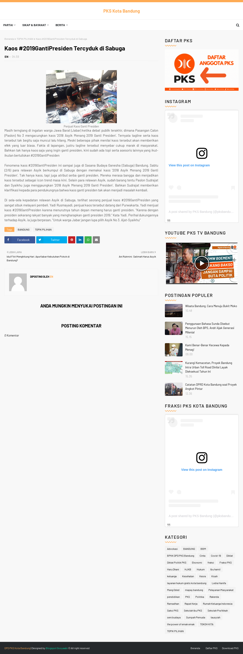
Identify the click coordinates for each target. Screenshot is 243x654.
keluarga (172, 576)
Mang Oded (173, 589)
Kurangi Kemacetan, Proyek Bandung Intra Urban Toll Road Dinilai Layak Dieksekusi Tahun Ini (208, 367)
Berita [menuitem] (60, 25)
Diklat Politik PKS (176, 562)
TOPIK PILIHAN (25, 38)
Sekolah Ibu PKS (193, 610)
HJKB (188, 569)
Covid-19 (216, 555)
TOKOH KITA (206, 624)
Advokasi (172, 548)
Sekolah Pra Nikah (218, 610)
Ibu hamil (215, 569)
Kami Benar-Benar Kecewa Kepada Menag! (207, 347)
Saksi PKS (172, 610)
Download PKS (230, 648)
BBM (203, 548)
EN (6, 56)
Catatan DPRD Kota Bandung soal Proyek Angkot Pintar (211, 387)
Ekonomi (197, 562)
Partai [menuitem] (8, 25)
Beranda (9, 38)
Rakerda (214, 596)
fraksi (211, 562)
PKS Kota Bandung (121, 10)
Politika (199, 596)
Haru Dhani (173, 569)
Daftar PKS (212, 648)
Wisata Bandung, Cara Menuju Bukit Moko (211, 306)
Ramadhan (173, 603)
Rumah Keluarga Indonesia (217, 603)
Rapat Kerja (191, 603)
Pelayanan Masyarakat (220, 589)
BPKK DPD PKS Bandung (180, 555)
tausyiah (215, 617)
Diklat (229, 555)
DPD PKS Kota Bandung (17, 648)
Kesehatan (188, 576)
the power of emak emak (181, 624)
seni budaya (174, 617)
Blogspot (51, 648)
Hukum (201, 569)
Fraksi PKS (226, 562)
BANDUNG (23, 229)
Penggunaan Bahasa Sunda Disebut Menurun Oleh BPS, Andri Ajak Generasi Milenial (209, 328)
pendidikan (173, 596)
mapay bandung (194, 589)
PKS (187, 596)
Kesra (202, 576)
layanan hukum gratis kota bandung (186, 583)
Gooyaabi (62, 648)
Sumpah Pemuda (195, 617)
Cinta (202, 555)
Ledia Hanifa (219, 583)
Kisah (214, 576)
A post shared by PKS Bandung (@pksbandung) (202, 212)
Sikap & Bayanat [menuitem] (34, 25)
